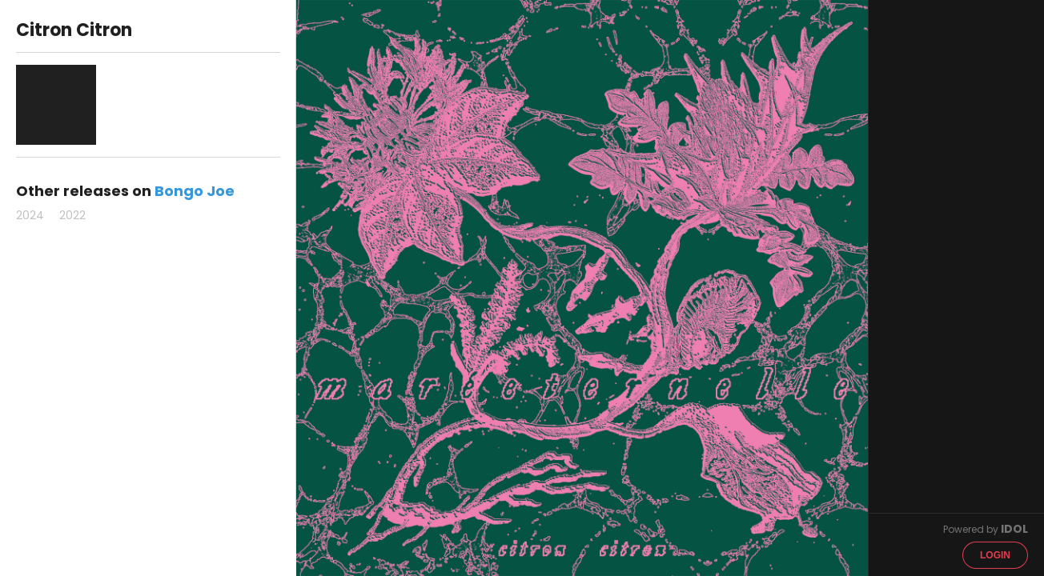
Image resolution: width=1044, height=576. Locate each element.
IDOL (1014, 529)
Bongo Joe (195, 191)
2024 (30, 215)
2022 (72, 215)
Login (995, 555)
